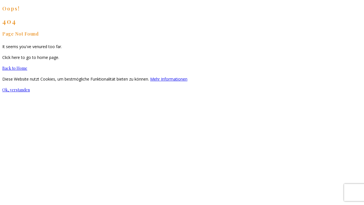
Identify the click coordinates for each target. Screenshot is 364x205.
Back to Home (14, 68)
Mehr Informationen (168, 79)
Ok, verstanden (16, 90)
